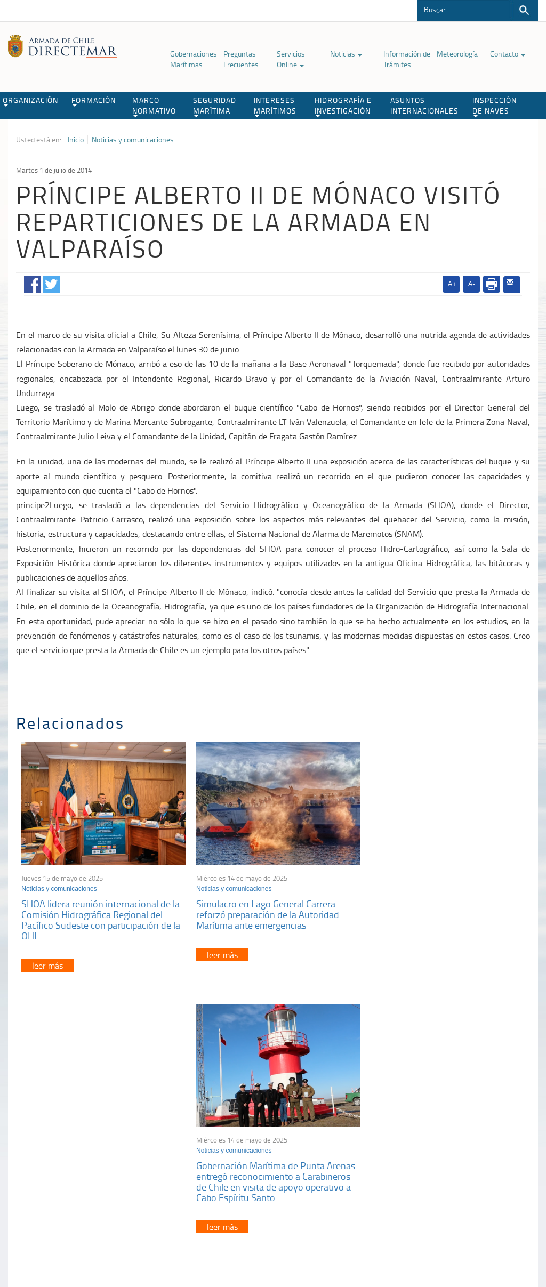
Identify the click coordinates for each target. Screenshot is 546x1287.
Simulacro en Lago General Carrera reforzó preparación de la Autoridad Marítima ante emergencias (263, 912)
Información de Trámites (406, 59)
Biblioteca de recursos (128, 1232)
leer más (47, 962)
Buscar (524, 10)
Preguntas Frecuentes (241, 59)
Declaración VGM (437, 1139)
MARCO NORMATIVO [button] (154, 106)
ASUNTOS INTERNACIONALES (424, 105)
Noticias (346, 54)
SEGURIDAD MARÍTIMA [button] (214, 106)
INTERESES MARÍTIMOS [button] (275, 106)
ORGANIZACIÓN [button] (30, 101)
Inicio (76, 139)
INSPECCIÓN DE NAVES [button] (494, 106)
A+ (452, 284)
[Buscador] (463, 9)
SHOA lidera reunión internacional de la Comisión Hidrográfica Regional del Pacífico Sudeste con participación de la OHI (100, 917)
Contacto (507, 54)
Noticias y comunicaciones (133, 139)
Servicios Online (291, 59)
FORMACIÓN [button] (93, 101)
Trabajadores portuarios (447, 1126)
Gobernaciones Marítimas (193, 59)
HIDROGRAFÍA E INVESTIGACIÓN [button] (343, 106)
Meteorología (457, 54)
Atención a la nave (439, 1112)
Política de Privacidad (56, 1232)
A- (471, 284)
